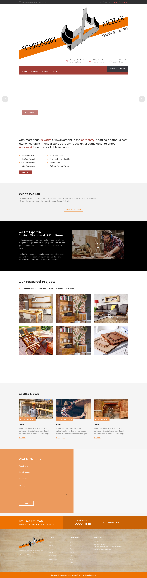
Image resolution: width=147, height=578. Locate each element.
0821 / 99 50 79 (121, 2)
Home (24, 72)
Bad (71, 545)
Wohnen (72, 549)
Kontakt (55, 72)
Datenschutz (53, 559)
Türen (72, 562)
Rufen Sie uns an (117, 69)
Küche (72, 542)
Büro (71, 559)
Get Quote (25, 172)
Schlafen (72, 552)
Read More (23, 438)
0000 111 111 (83, 523)
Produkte (34, 72)
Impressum (52, 556)
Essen (72, 556)
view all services (73, 209)
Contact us (113, 522)
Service (45, 72)
